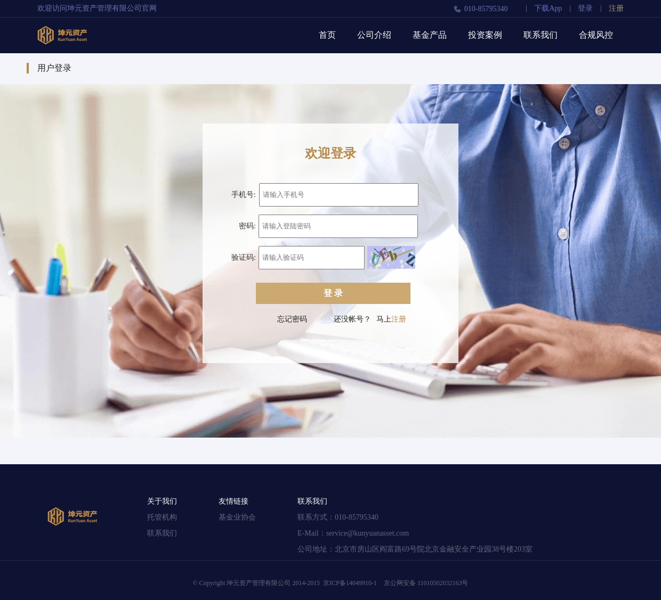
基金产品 (430, 34)
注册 (616, 8)
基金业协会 (237, 517)
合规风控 (596, 34)
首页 (327, 34)
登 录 (333, 293)
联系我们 (540, 34)
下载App (548, 8)
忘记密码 (292, 319)
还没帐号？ (352, 319)
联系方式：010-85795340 (337, 517)
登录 (585, 8)
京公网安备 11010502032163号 (426, 583)
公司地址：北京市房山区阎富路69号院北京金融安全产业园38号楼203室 (415, 549)
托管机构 (162, 517)
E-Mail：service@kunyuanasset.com (353, 533)
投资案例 (485, 34)
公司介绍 (374, 34)
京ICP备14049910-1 (350, 583)
